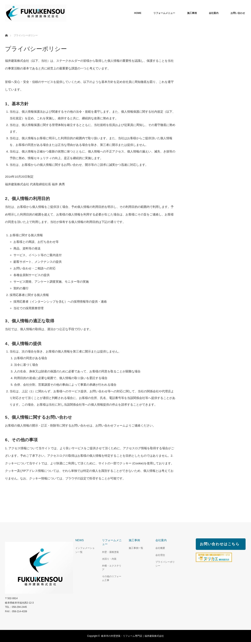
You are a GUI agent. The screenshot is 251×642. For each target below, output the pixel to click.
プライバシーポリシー (165, 564)
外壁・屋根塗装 (110, 552)
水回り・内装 (109, 558)
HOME (137, 13)
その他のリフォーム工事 (111, 578)
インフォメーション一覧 (85, 550)
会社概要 (160, 548)
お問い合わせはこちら (220, 544)
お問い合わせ (238, 13)
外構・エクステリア (111, 567)
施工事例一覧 (136, 548)
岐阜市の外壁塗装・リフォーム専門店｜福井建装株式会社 (132, 636)
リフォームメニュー (164, 13)
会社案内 (213, 13)
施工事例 (192, 13)
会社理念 (160, 555)
